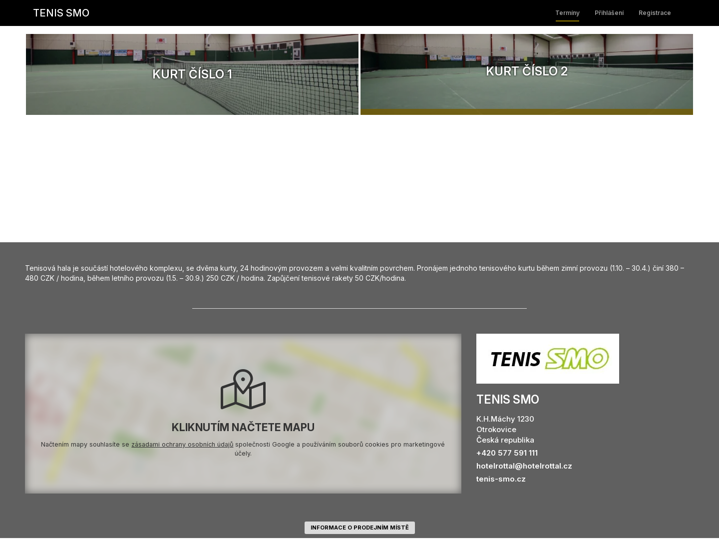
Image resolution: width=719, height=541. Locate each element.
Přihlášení (609, 12)
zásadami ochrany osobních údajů (182, 444)
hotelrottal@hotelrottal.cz (524, 466)
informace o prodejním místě (360, 527)
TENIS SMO (61, 13)
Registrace (655, 12)
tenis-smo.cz (501, 479)
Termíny (567, 12)
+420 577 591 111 (507, 453)
